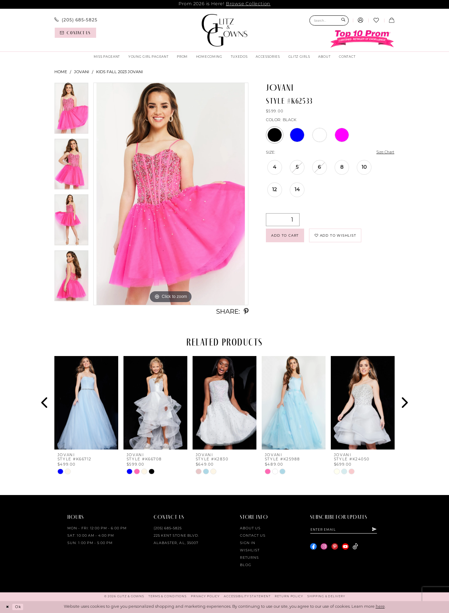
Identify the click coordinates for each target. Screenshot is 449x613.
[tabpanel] (71, 111)
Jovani (81, 71)
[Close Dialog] (7, 607)
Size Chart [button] (384, 153)
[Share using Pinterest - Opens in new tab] (246, 311)
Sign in (247, 543)
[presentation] (86, 403)
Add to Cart (287, 237)
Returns (249, 557)
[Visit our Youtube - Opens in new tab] (345, 547)
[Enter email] (346, 529)
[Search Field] (329, 20)
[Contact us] (75, 33)
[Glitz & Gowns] (225, 30)
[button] (360, 20)
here (380, 607)
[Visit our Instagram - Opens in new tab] (324, 547)
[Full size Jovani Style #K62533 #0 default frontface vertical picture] (171, 194)
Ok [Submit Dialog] (19, 606)
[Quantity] (283, 220)
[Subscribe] (380, 529)
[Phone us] (75, 20)
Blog (245, 565)
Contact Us (253, 535)
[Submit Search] (343, 20)
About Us (250, 528)
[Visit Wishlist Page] (376, 20)
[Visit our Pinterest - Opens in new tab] (334, 547)
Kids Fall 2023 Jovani (119, 71)
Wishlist (250, 550)
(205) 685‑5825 (168, 528)
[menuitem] (75, 20)
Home (60, 71)
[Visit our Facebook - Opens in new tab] (313, 547)
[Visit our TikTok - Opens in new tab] (355, 547)
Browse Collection (248, 4)
